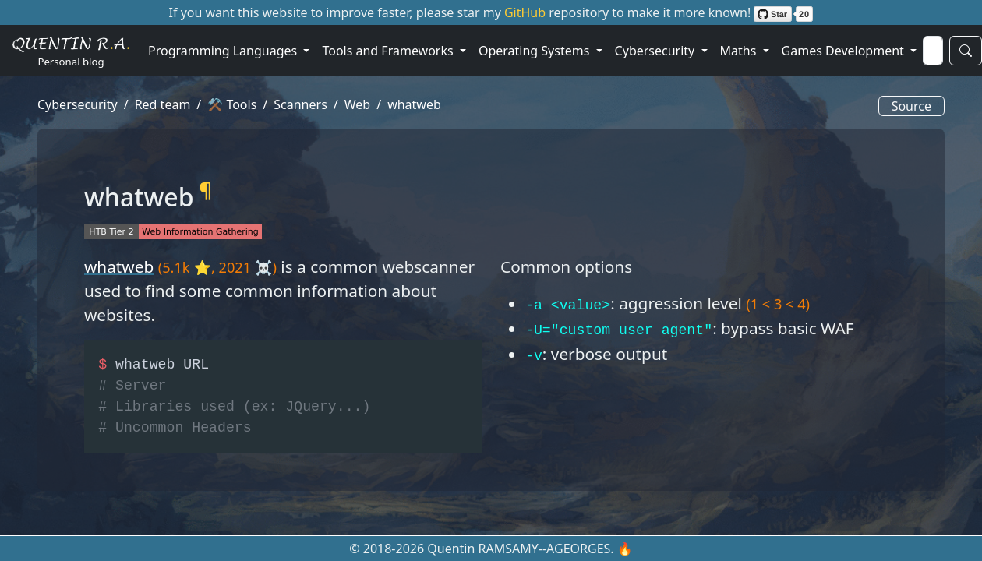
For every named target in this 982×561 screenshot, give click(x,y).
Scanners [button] (300, 104)
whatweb (119, 266)
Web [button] (357, 104)
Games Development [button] (844, 50)
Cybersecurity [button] (656, 50)
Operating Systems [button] (536, 50)
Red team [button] (163, 104)
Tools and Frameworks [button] (389, 50)
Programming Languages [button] (224, 50)
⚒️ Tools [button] (231, 104)
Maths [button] (740, 50)
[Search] (933, 50)
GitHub (526, 12)
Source (911, 106)
